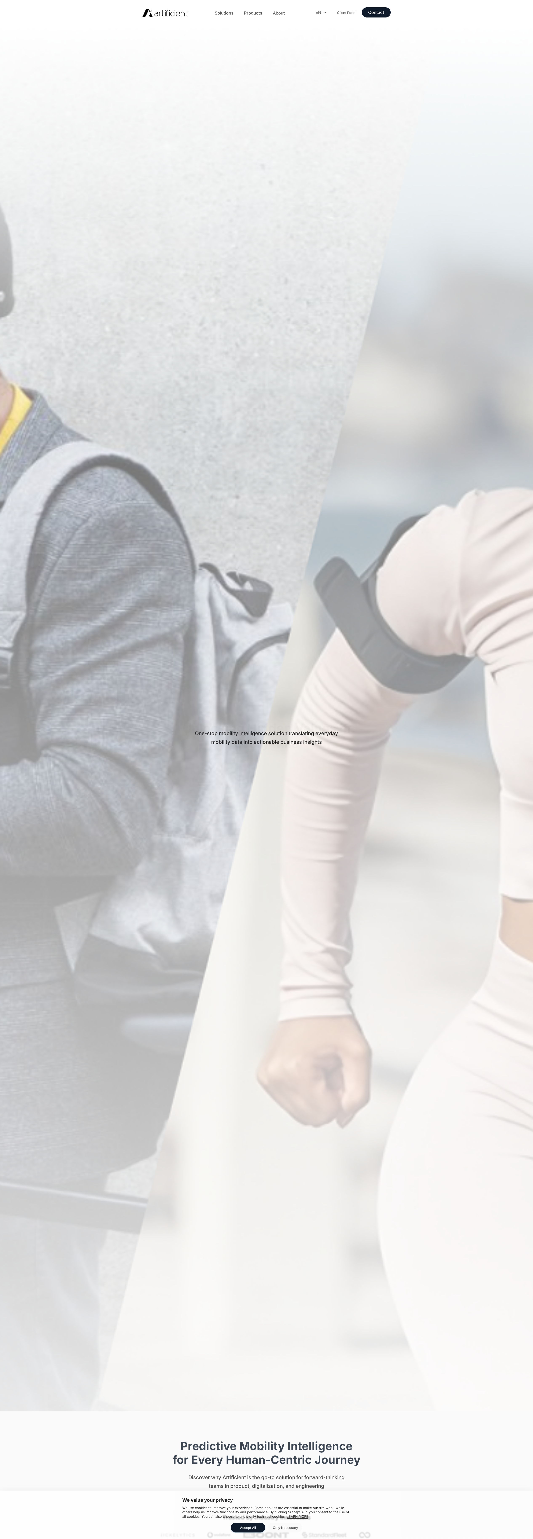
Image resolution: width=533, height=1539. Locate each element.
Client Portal (346, 13)
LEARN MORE (297, 1516)
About (279, 13)
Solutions (224, 13)
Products (253, 13)
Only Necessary (285, 1528)
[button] (224, 13)
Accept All (248, 1528)
